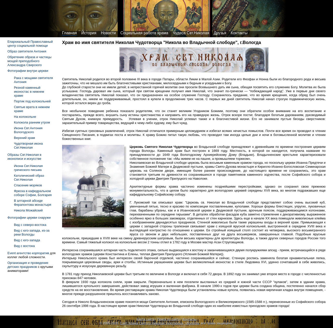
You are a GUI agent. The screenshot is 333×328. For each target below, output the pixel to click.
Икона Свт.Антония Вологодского (28, 130)
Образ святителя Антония (26, 51)
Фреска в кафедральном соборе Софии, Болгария (33, 193)
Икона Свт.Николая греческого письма (28, 168)
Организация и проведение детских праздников (27, 265)
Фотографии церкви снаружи (29, 217)
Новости (108, 33)
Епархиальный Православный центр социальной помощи (30, 43)
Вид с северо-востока (30, 225)
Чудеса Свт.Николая (191, 33)
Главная (69, 33)
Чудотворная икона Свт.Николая (28, 145)
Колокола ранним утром (32, 122)
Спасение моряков (28, 185)
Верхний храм (24, 138)
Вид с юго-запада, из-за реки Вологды (31, 232)
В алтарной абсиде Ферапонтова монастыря (32, 202)
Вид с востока (24, 246)
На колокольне (25, 117)
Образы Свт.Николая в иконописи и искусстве (24, 157)
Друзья (220, 33)
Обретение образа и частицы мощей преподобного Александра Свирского (29, 61)
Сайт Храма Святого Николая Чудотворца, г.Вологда (159, 323)
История (88, 33)
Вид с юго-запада (27, 240)
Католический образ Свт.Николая (29, 177)
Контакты (239, 33)
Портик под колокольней (32, 101)
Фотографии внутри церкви (27, 71)
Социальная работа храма (144, 33)
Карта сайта (145, 319)
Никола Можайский (28, 210)
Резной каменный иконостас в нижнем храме (29, 91)
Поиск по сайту (168, 319)
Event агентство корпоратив (28, 253)
